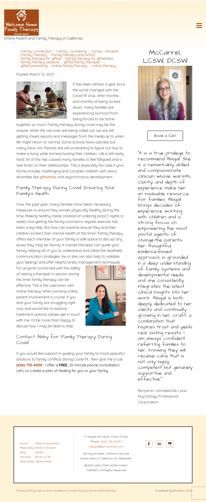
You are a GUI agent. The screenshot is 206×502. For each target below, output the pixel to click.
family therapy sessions (40, 62)
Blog (23, 452)
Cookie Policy (78, 491)
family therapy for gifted (41, 58)
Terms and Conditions (51, 491)
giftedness (48, 177)
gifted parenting (34, 66)
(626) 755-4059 (110, 441)
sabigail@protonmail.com (106, 446)
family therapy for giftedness (89, 58)
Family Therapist (104, 51)
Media (39, 452)
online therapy (104, 66)
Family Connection (36, 51)
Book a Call (165, 136)
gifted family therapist (82, 62)
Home (24, 443)
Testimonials (43, 461)
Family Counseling (71, 51)
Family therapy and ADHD (73, 55)
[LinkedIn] (159, 444)
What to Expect (45, 448)
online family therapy (69, 66)
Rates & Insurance (47, 443)
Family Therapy (34, 55)
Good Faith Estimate (102, 491)
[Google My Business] (169, 444)
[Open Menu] (199, 25)
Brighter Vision (183, 491)
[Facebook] (148, 444)
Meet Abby (27, 448)
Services (25, 457)
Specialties (27, 461)
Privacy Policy (25, 491)
